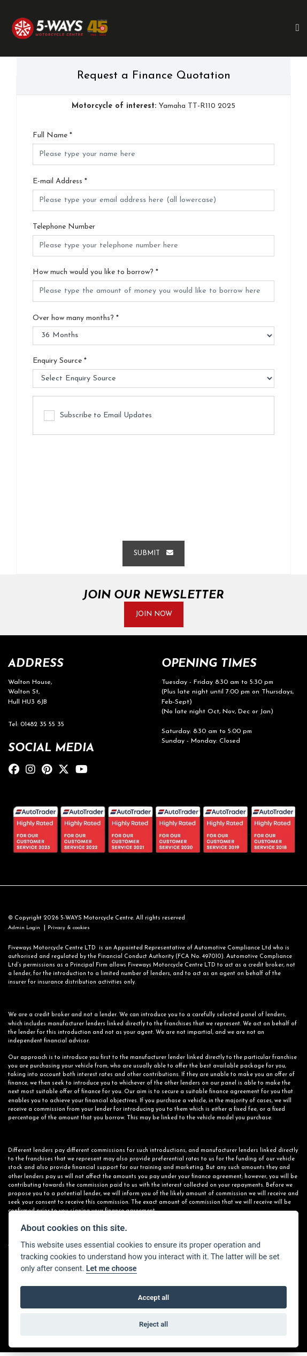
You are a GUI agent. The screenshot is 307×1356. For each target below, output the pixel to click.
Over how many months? (76, 319)
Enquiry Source (60, 361)
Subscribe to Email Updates (98, 416)
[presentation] (153, 484)
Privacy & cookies (74, 932)
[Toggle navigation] (297, 28)
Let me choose (111, 1268)
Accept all (153, 1297)
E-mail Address (60, 182)
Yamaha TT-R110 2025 (153, 107)
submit (153, 554)
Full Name (52, 136)
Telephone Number (64, 227)
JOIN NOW (153, 616)
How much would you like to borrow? (95, 273)
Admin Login (25, 932)
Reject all (153, 1324)
